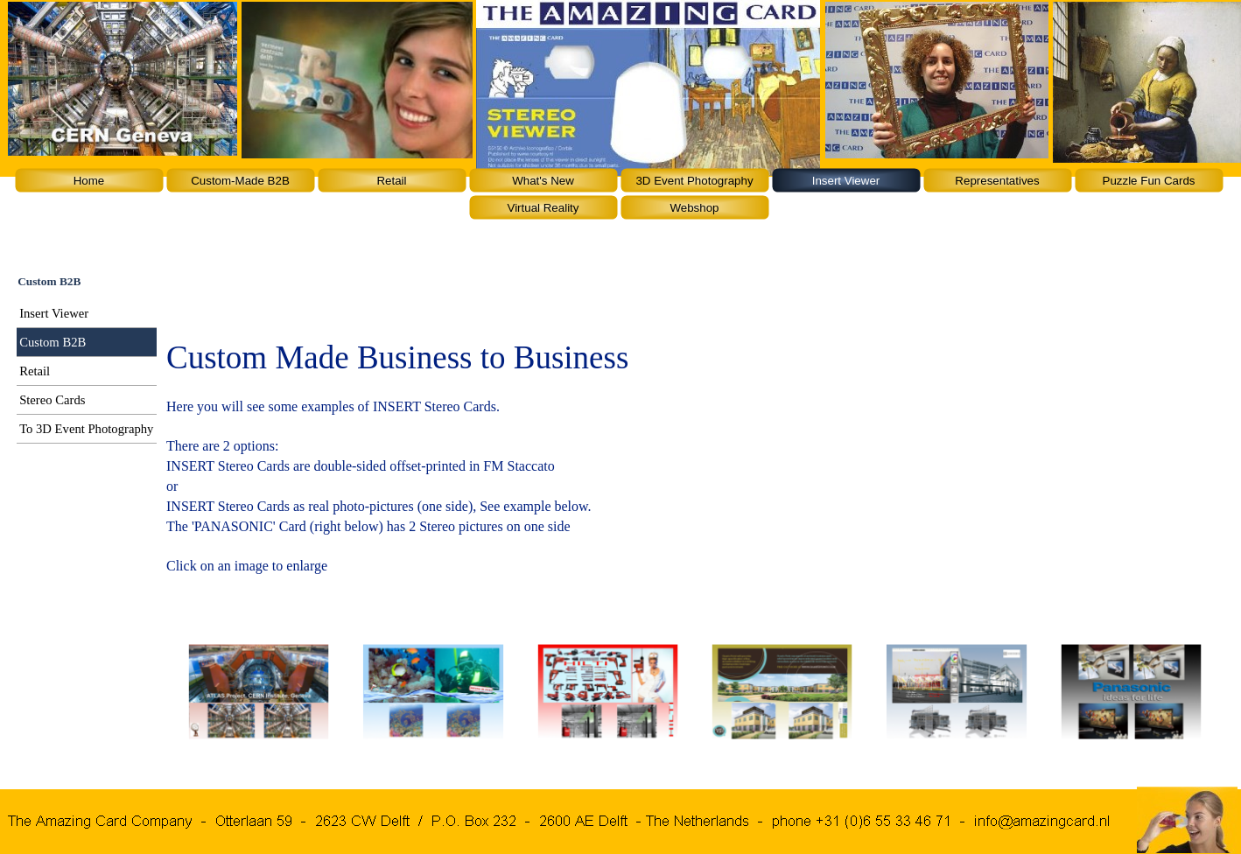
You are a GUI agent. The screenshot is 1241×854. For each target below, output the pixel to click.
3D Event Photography (694, 180)
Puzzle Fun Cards (1149, 180)
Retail (391, 180)
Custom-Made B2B (240, 180)
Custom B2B (52, 342)
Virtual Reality (543, 207)
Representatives (997, 180)
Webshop (694, 207)
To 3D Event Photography (86, 429)
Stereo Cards (52, 400)
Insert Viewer (846, 180)
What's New (543, 180)
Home (89, 180)
